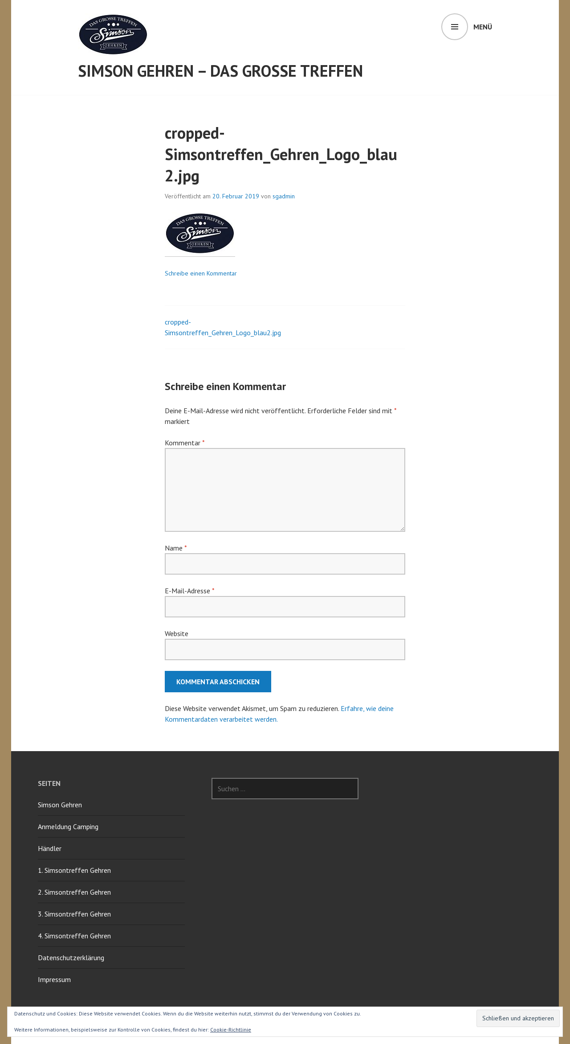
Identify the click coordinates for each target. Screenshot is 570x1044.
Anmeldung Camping (68, 826)
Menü (482, 26)
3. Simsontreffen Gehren (74, 913)
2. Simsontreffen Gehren (74, 892)
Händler (49, 848)
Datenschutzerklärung (71, 957)
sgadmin (284, 196)
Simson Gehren (60, 804)
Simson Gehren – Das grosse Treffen (220, 70)
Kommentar (184, 442)
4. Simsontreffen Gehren (74, 935)
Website (176, 633)
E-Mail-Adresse (189, 590)
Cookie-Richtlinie (230, 1029)
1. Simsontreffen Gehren (74, 870)
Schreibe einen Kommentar (201, 273)
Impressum (54, 979)
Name (176, 547)
